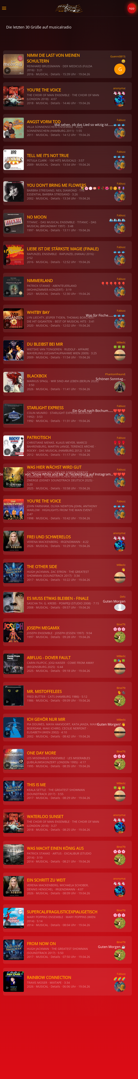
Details (55, 74)
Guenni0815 (117, 56)
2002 (30, 198)
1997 (30, 230)
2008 (30, 607)
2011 (30, 135)
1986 (30, 700)
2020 (30, 325)
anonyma (119, 88)
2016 (30, 74)
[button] (4, 8)
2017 (30, 580)
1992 (30, 421)
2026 (30, 389)
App (132, 8)
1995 (30, 766)
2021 (30, 294)
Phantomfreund (115, 374)
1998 (30, 518)
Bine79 (121, 624)
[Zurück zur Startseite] (69, 8)
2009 (30, 164)
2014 (30, 861)
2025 (30, 488)
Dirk (122, 596)
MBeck (121, 342)
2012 (30, 455)
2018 (30, 103)
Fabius (121, 120)
